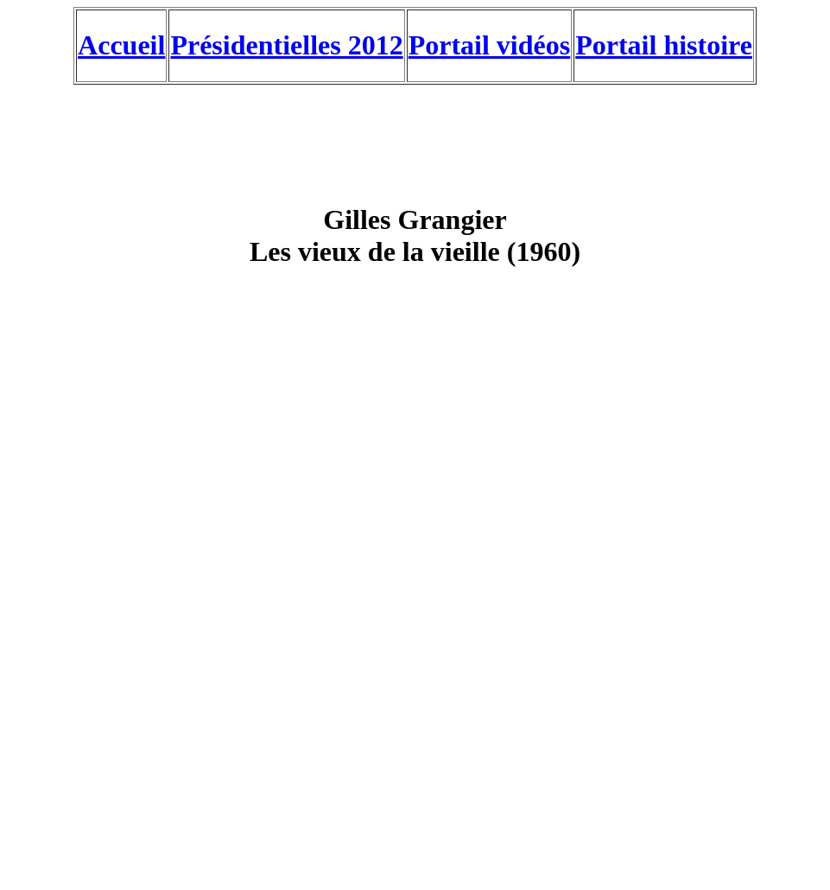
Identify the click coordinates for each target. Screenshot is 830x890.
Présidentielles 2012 (286, 44)
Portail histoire (663, 44)
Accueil (121, 44)
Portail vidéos (490, 44)
